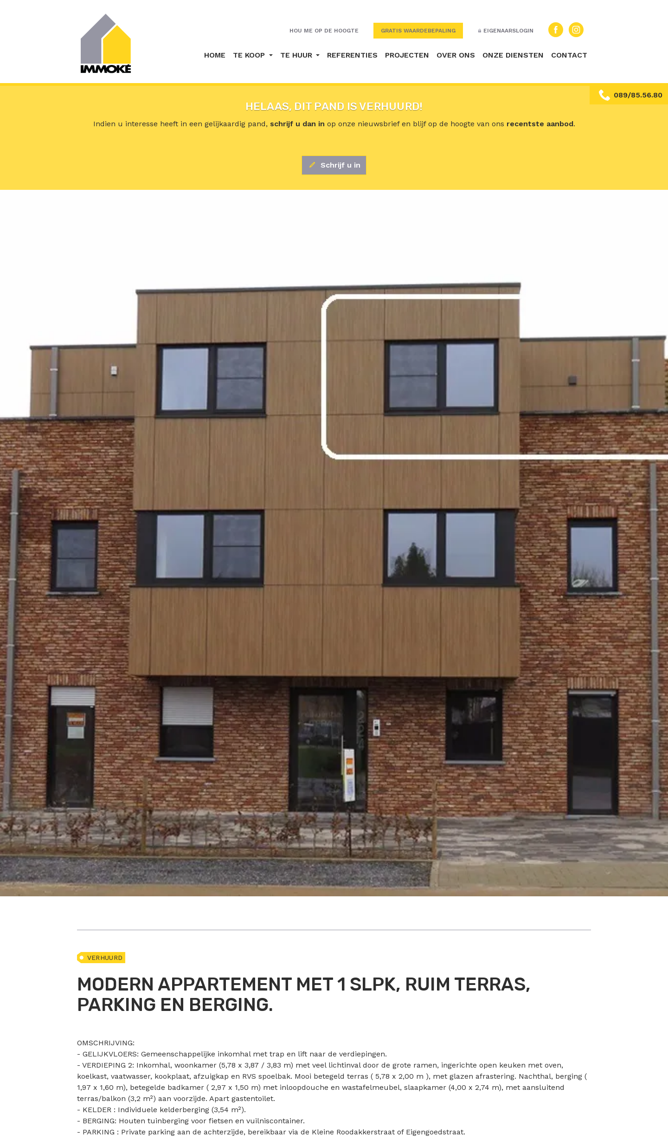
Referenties (352, 55)
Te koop (250, 55)
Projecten (407, 55)
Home (214, 55)
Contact (569, 55)
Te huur (297, 55)
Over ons (456, 55)
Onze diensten (513, 55)
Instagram (576, 29)
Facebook (555, 29)
